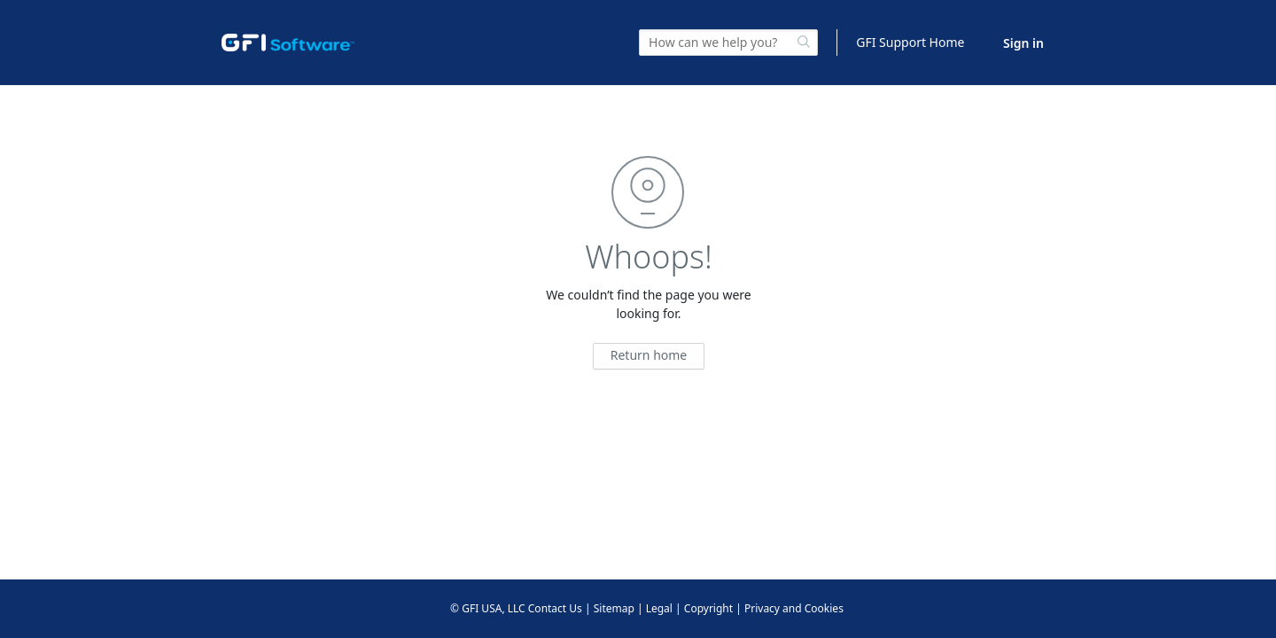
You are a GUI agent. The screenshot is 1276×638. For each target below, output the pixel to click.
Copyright (708, 608)
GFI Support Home (910, 42)
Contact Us (555, 608)
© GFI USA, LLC (487, 608)
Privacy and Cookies (794, 608)
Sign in (1023, 43)
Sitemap (614, 608)
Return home (649, 354)
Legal (659, 608)
